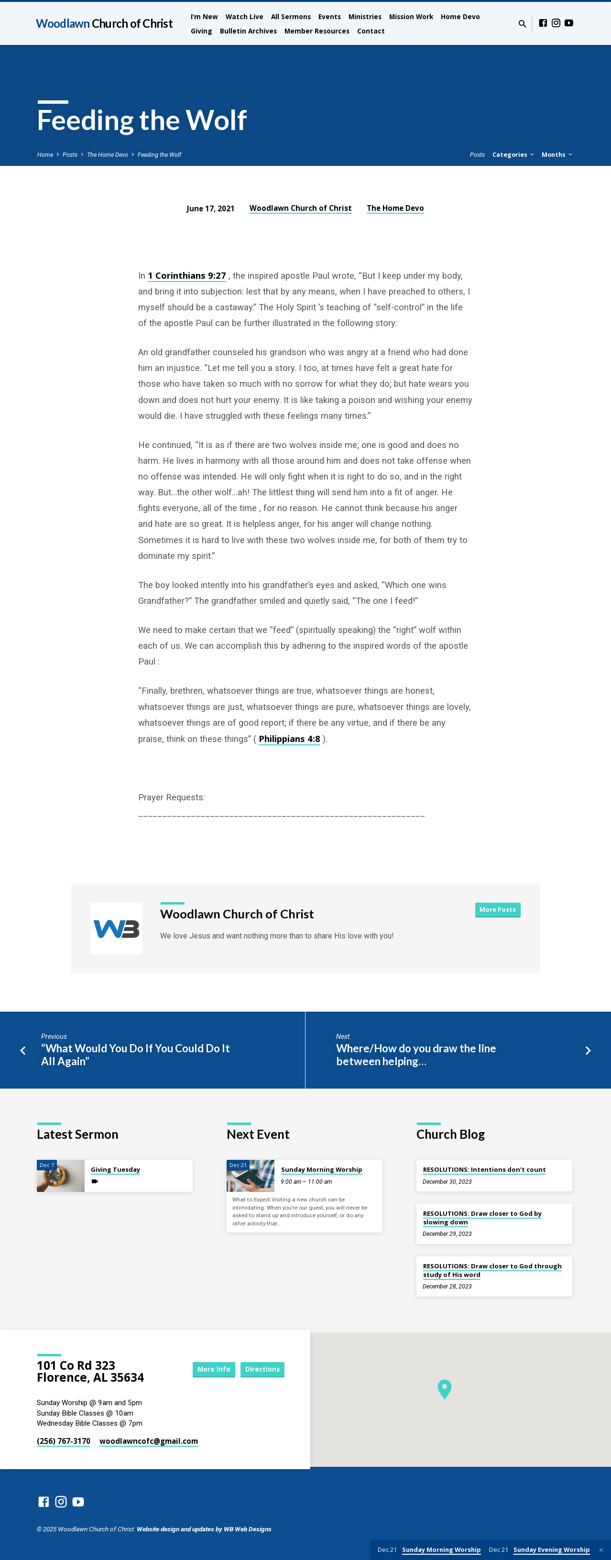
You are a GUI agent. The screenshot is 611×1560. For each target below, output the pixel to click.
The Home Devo (107, 154)
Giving (201, 30)
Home (45, 154)
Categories (513, 155)
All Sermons (291, 16)
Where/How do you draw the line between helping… (416, 1055)
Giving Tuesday (115, 1169)
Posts (70, 154)
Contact (371, 30)
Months (558, 155)
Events (329, 16)
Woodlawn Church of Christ (301, 208)
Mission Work (411, 16)
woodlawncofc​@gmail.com (148, 1441)
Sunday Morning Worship (321, 1169)
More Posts (497, 909)
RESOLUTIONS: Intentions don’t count (484, 1169)
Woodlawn (104, 23)
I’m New (204, 16)
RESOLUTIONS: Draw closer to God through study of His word (492, 1270)
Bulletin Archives (248, 30)
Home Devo (460, 16)
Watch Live (244, 16)
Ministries (365, 16)
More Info (207, 1369)
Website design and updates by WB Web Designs (204, 1529)
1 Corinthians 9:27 (187, 275)
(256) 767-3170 (63, 1441)
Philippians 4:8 (289, 738)
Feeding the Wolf (159, 154)
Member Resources (316, 30)
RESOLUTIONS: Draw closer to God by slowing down (482, 1217)
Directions (260, 1369)
